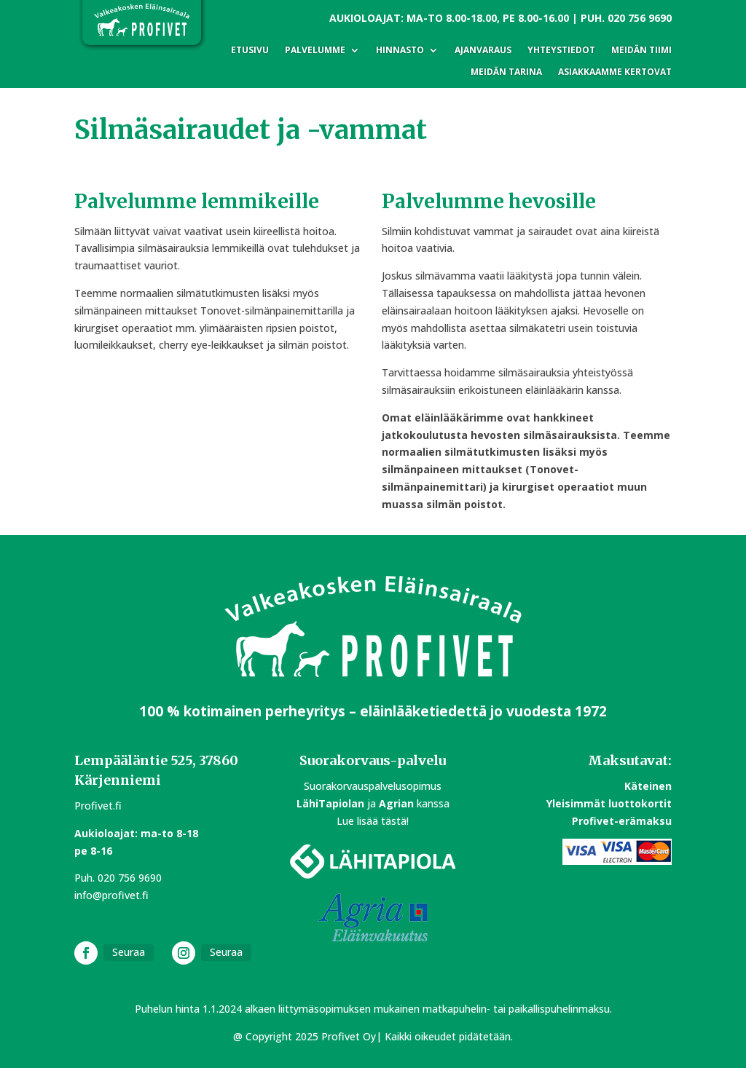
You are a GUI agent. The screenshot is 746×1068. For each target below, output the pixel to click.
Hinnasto (400, 50)
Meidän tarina (506, 72)
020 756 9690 (640, 18)
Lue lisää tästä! (373, 821)
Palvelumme (315, 50)
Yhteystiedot (561, 50)
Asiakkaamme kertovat (615, 72)
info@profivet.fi (111, 895)
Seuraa (128, 952)
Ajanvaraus (483, 50)
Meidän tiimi (641, 50)
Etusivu (250, 50)
